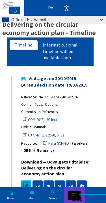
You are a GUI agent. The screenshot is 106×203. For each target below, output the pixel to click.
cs (60, 185)
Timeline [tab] (23, 45)
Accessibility (66, 8)
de (82, 185)
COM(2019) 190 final (40, 119)
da (70, 185)
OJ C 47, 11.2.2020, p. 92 (43, 135)
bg (37, 185)
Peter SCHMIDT (57, 143)
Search (53, 198)
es (49, 185)
